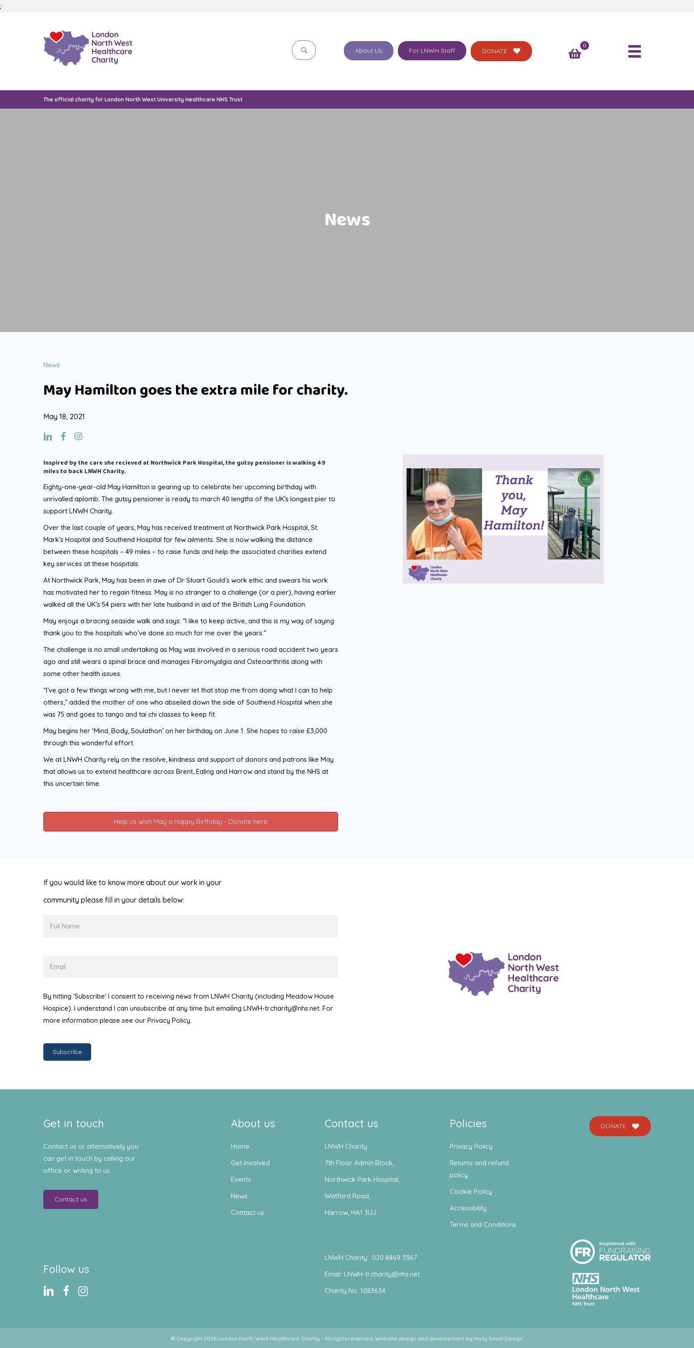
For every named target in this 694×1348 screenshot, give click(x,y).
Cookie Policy (471, 1191)
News (239, 1196)
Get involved (250, 1163)
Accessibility (468, 1208)
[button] (304, 49)
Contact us (247, 1212)
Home (240, 1146)
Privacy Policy (471, 1146)
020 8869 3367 (394, 1257)
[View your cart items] (575, 54)
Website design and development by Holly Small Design (449, 1338)
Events (241, 1179)
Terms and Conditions (483, 1224)
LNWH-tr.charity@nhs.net (382, 1274)
